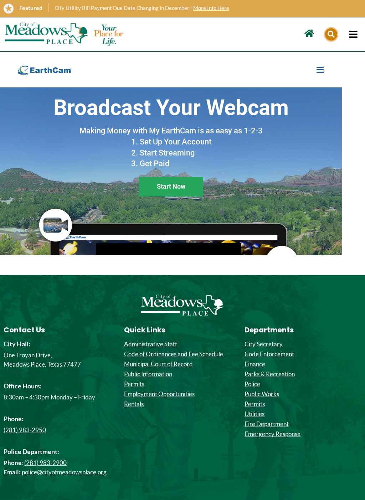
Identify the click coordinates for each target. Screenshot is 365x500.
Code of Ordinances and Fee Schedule (173, 354)
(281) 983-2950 (25, 430)
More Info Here (211, 8)
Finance (255, 364)
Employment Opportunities (159, 394)
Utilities (254, 414)
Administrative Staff (150, 344)
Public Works (262, 394)
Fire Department (267, 424)
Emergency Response (272, 434)
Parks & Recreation (270, 374)
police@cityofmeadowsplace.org (64, 472)
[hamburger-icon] (353, 34)
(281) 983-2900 (45, 462)
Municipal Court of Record (158, 364)
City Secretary (264, 344)
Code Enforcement (269, 354)
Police (252, 384)
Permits (134, 384)
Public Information (148, 374)
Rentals (134, 404)
